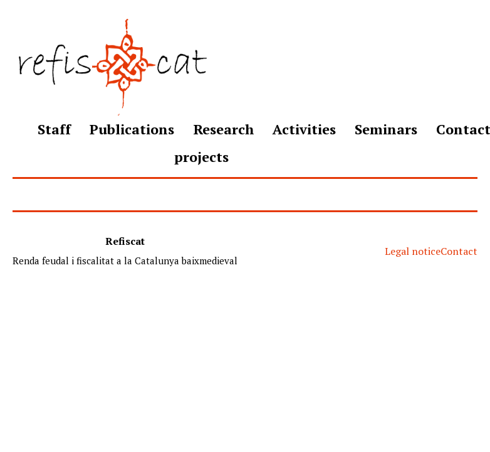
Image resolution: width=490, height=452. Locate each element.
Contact (458, 251)
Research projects (214, 143)
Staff (54, 129)
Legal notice (412, 251)
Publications (132, 129)
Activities (304, 129)
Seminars (386, 129)
